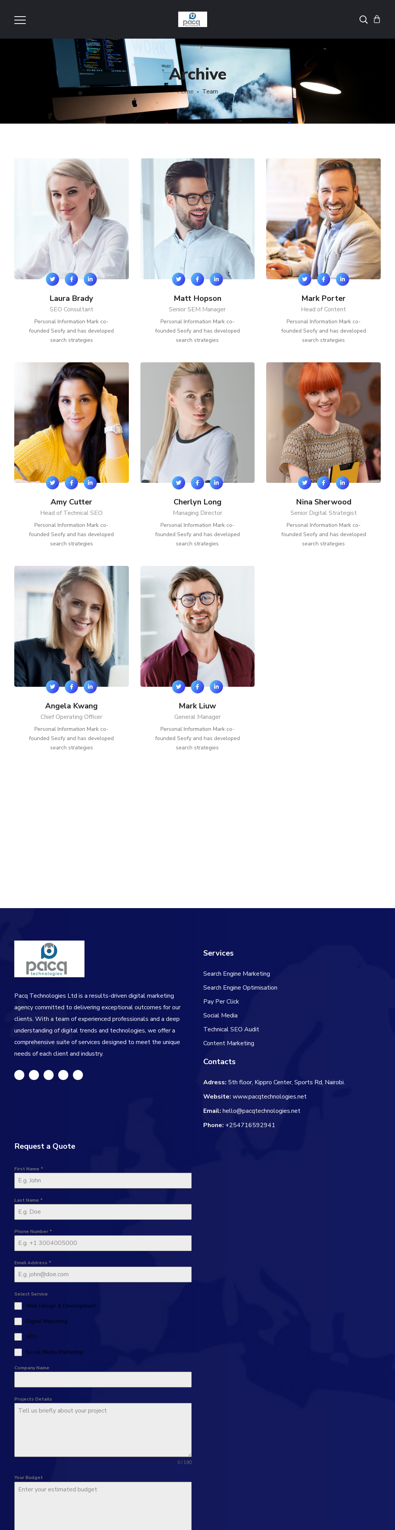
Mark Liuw (197, 706)
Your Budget (28, 1477)
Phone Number (33, 1231)
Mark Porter (323, 298)
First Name (28, 1169)
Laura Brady (71, 298)
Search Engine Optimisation (240, 987)
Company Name (31, 1368)
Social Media (220, 1015)
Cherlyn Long (197, 502)
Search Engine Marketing (236, 974)
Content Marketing (228, 1043)
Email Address (32, 1263)
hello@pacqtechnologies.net (261, 1111)
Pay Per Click (221, 1001)
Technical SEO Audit (231, 1029)
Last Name (28, 1200)
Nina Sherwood (323, 502)
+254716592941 (250, 1125)
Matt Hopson (197, 298)
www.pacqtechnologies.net (270, 1096)
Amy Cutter (71, 502)
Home (185, 91)
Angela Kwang (71, 706)
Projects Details (33, 1399)
